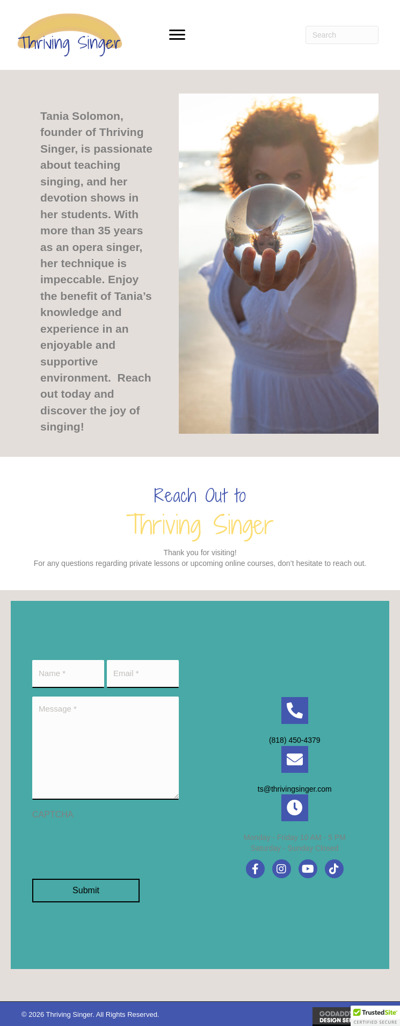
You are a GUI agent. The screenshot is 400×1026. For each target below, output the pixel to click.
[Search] (342, 35)
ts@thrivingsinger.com (295, 787)
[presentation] (113, 844)
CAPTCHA (52, 812)
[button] (177, 35)
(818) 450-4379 (295, 739)
